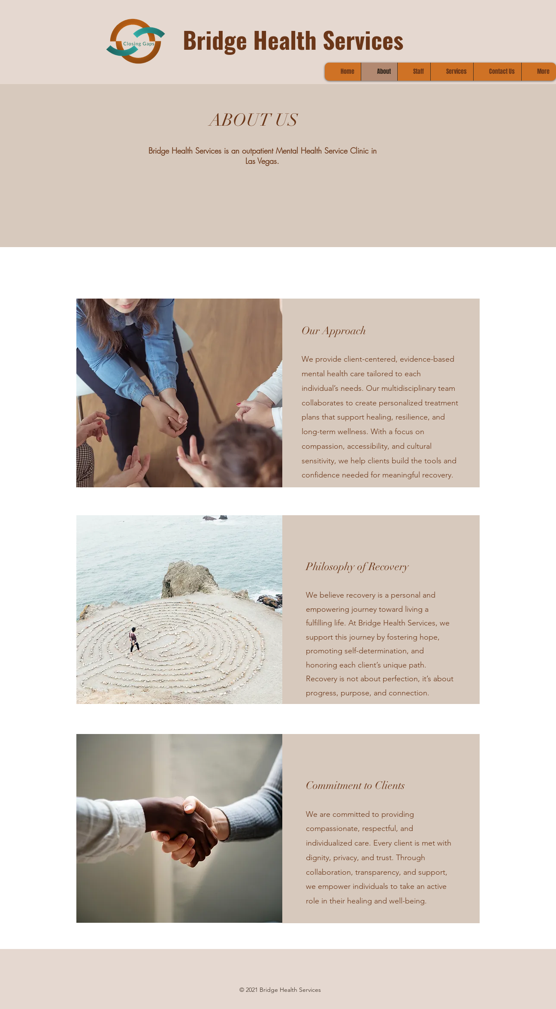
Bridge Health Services (293, 39)
